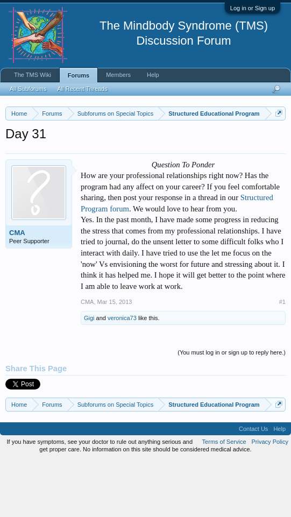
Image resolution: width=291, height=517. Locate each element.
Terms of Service (224, 497)
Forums (78, 75)
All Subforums (28, 89)
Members (118, 75)
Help (153, 75)
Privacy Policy (270, 497)
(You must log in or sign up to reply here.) (232, 409)
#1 (282, 358)
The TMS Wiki (32, 75)
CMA (17, 289)
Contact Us (253, 484)
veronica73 (122, 374)
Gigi (89, 374)
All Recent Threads (82, 89)
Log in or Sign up (252, 8)
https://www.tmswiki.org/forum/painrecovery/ (104, 163)
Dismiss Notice (277, 138)
